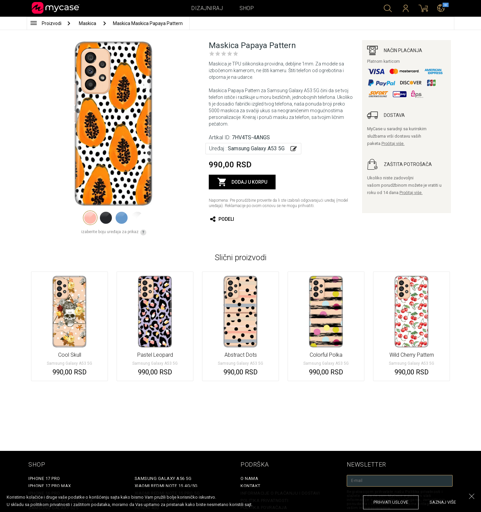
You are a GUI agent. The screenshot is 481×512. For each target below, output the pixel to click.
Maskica (88, 23)
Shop (246, 8)
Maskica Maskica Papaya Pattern (148, 23)
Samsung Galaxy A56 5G (163, 478)
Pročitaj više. (393, 143)
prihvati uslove (390, 502)
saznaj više (443, 502)
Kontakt (250, 485)
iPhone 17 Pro (44, 478)
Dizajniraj (207, 8)
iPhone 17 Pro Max (49, 485)
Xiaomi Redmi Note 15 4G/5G (166, 485)
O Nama (249, 478)
